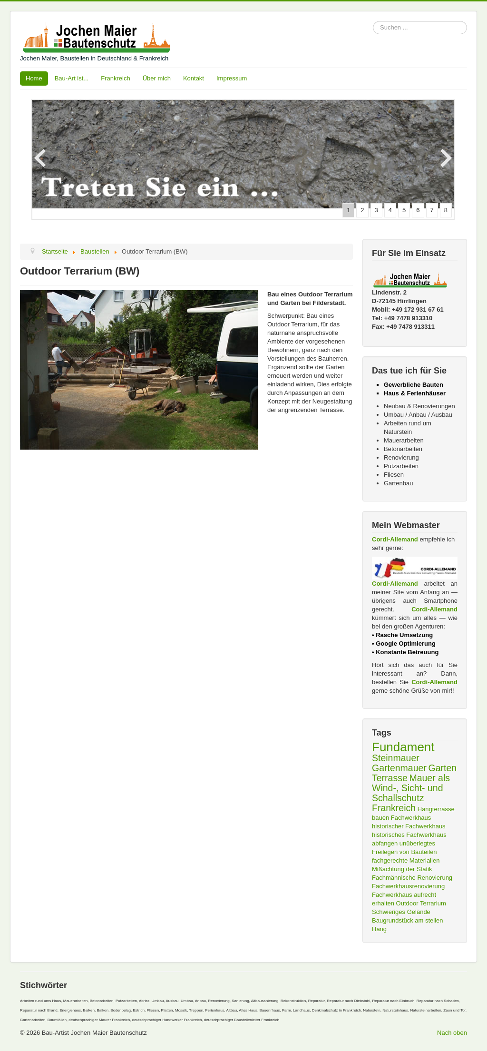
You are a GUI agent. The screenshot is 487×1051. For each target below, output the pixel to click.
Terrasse (390, 778)
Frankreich (115, 78)
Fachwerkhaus (411, 817)
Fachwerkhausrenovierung (408, 886)
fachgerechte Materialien (405, 860)
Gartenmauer (399, 768)
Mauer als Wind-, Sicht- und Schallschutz (411, 788)
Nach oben (452, 1032)
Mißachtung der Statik (402, 869)
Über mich (157, 78)
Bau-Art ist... (72, 78)
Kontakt (193, 78)
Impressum (231, 78)
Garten (443, 768)
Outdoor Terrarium (421, 903)
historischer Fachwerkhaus (409, 826)
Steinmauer (395, 758)
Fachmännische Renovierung (412, 877)
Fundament (403, 747)
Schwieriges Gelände (401, 911)
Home (34, 78)
